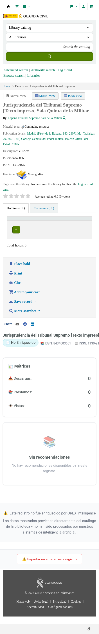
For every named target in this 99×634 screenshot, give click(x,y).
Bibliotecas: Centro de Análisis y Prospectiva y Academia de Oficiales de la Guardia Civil (8, 6)
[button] (17, 6)
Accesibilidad (36, 614)
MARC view (45, 96)
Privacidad (60, 609)
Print (15, 280)
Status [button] (81, 225)
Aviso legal (41, 609)
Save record (21, 309)
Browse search (14, 75)
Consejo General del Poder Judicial (42, 139)
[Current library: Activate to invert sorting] (28, 223)
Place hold (19, 271)
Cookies (76, 609)
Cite (14, 290)
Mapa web (23, 609)
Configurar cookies (60, 614)
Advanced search (15, 70)
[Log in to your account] (83, 6)
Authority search (43, 70)
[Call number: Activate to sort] (62, 223)
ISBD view (73, 96)
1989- (15, 144)
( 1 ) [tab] (16, 208)
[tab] (44, 208)
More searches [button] (23, 318)
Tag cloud (65, 70)
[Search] (49, 56)
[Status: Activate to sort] (83, 223)
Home (6, 86)
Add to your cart (24, 299)
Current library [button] (20, 225)
